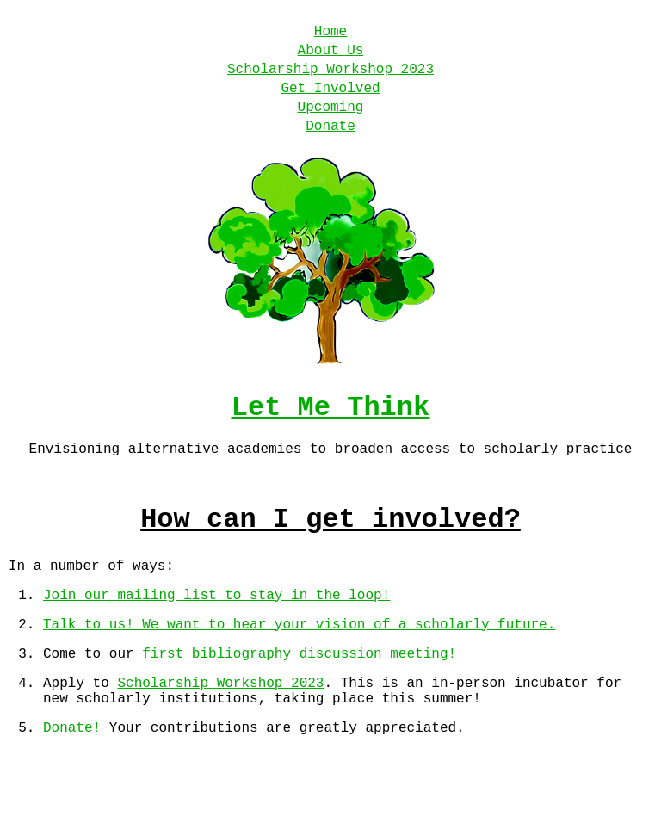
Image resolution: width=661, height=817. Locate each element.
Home (330, 33)
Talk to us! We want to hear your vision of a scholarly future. (299, 668)
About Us (331, 55)
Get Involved (330, 100)
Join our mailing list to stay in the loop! (216, 635)
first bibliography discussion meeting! (299, 700)
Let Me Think (330, 430)
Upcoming (331, 123)
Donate (330, 145)
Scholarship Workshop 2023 (330, 78)
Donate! (72, 785)
